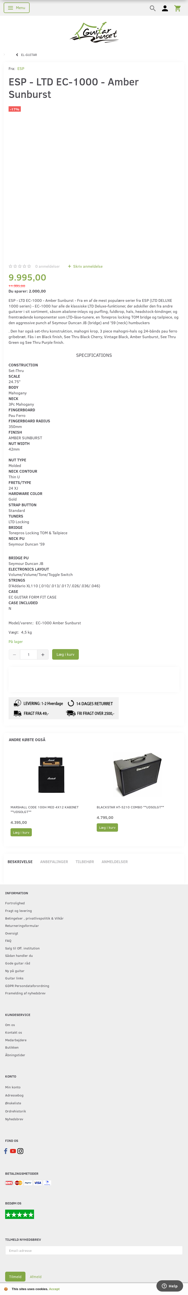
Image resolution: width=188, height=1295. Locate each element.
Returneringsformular (22, 925)
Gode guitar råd (17, 963)
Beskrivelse (20, 861)
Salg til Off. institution (22, 948)
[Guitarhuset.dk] (94, 31)
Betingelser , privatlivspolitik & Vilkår (34, 918)
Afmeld (36, 1276)
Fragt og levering (18, 910)
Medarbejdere (15, 1039)
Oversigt (11, 933)
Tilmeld (15, 1276)
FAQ (8, 940)
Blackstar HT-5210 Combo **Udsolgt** (130, 807)
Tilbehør (85, 861)
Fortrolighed (15, 902)
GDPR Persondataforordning (27, 985)
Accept (54, 1289)
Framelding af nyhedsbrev (25, 992)
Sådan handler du (19, 955)
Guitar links (14, 977)
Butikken (12, 1047)
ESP (20, 68)
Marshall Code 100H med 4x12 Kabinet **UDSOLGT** (45, 809)
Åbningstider (15, 1054)
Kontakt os (13, 1032)
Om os (10, 1024)
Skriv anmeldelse (87, 266)
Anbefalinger (54, 861)
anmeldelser (47, 266)
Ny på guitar (14, 970)
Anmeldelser (115, 861)
